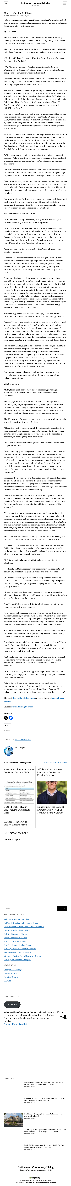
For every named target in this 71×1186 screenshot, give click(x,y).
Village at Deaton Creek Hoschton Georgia (22, 956)
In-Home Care (10, 973)
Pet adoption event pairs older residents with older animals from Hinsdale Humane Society (44, 1083)
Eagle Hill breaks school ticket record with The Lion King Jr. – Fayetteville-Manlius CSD (44, 1146)
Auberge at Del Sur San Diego (17, 919)
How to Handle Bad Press (23, 698)
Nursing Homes (11, 977)
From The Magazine (23, 739)
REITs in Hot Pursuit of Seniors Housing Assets (15, 823)
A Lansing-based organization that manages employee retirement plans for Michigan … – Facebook (45, 1130)
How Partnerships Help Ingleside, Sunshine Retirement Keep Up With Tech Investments (45, 1099)
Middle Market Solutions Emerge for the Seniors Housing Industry (49, 772)
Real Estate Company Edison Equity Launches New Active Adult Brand (43, 1115)
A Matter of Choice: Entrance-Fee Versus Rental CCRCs (19, 771)
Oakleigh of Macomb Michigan (17, 959)
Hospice (7, 980)
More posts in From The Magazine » (55, 762)
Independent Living (12, 969)
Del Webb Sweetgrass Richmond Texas (21, 923)
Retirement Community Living (35, 3)
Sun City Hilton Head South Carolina (20, 948)
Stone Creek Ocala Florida (15, 937)
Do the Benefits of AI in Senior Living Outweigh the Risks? (18, 809)
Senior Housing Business (22, 706)
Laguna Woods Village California (18, 930)
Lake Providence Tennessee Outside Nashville (24, 926)
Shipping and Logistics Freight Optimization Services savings (35, 1183)
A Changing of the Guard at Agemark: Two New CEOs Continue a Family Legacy (50, 809)
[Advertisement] (35, 1057)
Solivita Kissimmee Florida (15, 934)
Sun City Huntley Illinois (15, 941)
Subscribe (12, 1004)
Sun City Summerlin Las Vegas (17, 945)
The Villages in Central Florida (17, 952)
